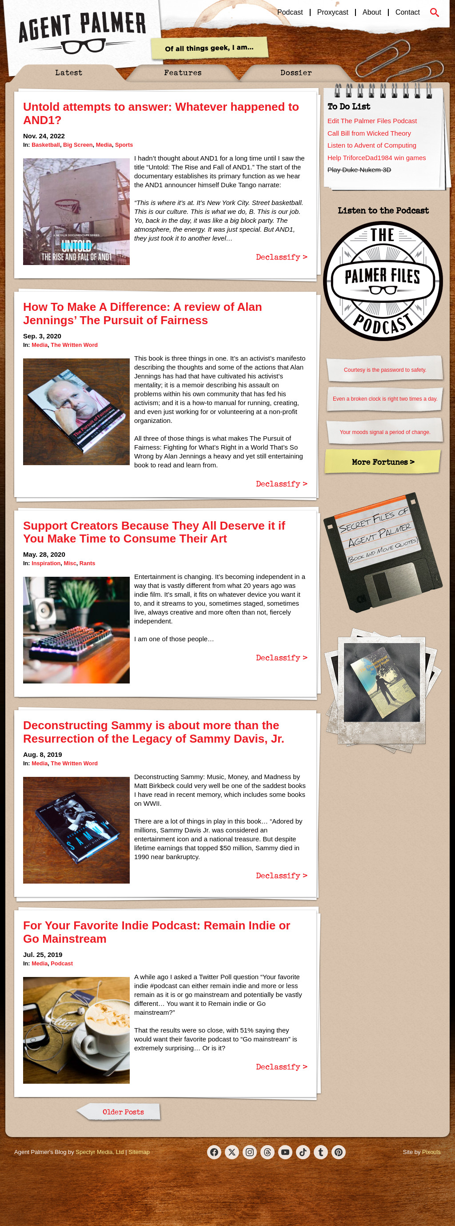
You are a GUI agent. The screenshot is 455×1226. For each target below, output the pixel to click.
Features (183, 72)
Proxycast (332, 12)
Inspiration (46, 563)
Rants (87, 563)
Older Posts (123, 1111)
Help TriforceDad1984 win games (376, 157)
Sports (124, 144)
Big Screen (78, 144)
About (372, 12)
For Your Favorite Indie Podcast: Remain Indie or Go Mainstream (156, 932)
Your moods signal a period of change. (385, 432)
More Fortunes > (383, 461)
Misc (70, 563)
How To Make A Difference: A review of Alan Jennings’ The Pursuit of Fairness (142, 313)
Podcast (290, 12)
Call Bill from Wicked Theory (369, 133)
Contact (407, 12)
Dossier (296, 72)
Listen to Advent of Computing (371, 145)
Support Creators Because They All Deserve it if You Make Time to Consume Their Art (154, 532)
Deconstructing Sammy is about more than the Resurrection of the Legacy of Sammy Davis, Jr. (153, 732)
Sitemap (139, 1152)
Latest (69, 72)
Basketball (46, 144)
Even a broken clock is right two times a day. (385, 399)
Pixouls (431, 1152)
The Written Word (74, 345)
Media (104, 144)
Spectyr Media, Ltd (100, 1152)
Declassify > (281, 256)
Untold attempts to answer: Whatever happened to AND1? (161, 113)
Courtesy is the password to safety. (385, 370)
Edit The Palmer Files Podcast (372, 121)
